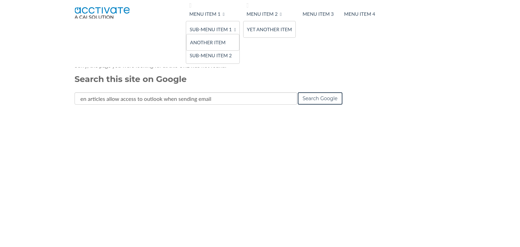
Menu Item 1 (205, 14)
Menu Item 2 (262, 14)
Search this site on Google (130, 79)
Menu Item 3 (318, 14)
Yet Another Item (269, 29)
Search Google (320, 98)
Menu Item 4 (359, 14)
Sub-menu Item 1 (211, 29)
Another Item (208, 42)
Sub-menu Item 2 (211, 55)
